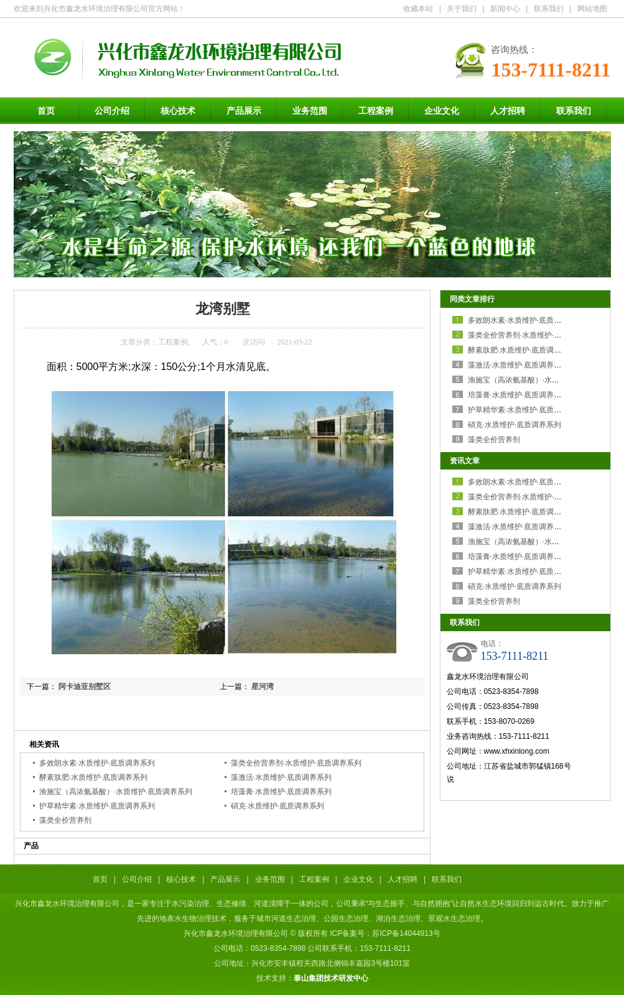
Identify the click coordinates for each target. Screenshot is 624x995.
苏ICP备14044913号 (406, 933)
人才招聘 (507, 111)
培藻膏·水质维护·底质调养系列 (281, 791)
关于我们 (462, 8)
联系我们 (549, 8)
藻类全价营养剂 (65, 820)
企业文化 (441, 111)
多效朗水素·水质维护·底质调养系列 (97, 763)
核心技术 (178, 111)
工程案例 (375, 111)
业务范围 (309, 111)
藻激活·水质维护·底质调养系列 (281, 777)
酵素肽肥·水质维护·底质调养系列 (93, 777)
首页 (46, 111)
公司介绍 (112, 111)
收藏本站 (418, 8)
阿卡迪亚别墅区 (84, 686)
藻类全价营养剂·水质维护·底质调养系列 (296, 763)
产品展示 (243, 111)
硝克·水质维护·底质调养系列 (278, 806)
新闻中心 (505, 8)
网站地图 (592, 8)
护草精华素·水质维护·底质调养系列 (97, 806)
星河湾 (262, 686)
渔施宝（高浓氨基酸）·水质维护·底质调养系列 (116, 791)
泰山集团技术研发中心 (331, 978)
